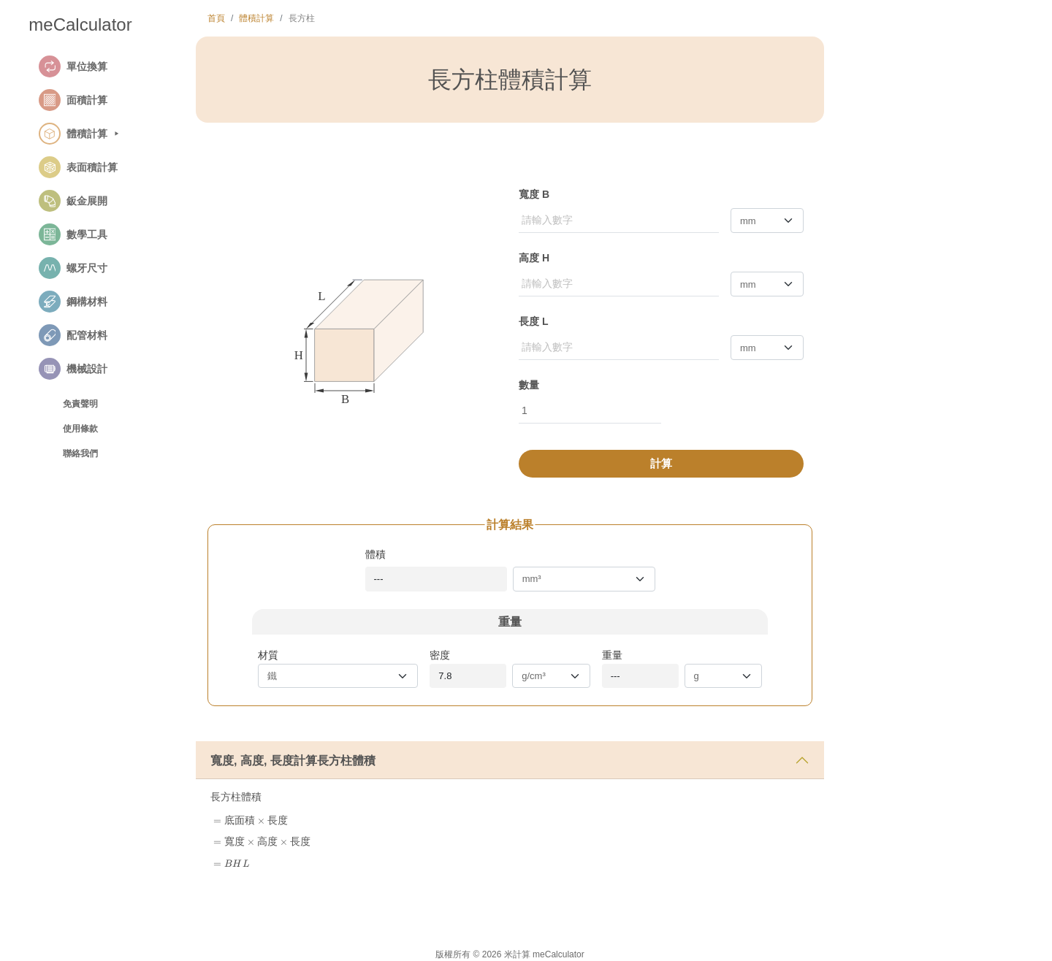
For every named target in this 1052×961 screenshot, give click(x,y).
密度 (440, 655)
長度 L (533, 321)
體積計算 (256, 18)
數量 (529, 385)
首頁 (216, 18)
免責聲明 (80, 404)
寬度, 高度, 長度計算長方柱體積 (293, 760)
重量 (612, 655)
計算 (661, 463)
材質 (268, 655)
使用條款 (80, 429)
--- (379, 578)
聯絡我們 (80, 453)
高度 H (534, 258)
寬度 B (534, 194)
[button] (97, 66)
